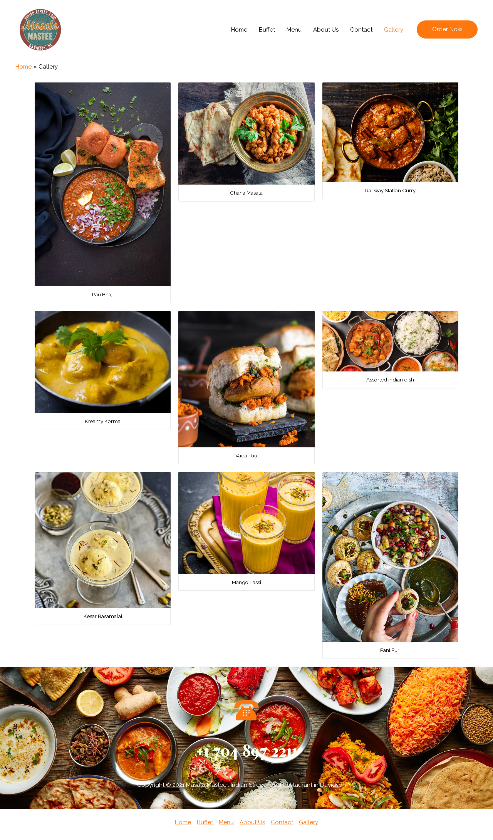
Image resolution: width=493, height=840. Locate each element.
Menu (294, 29)
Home (239, 29)
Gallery (393, 29)
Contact (361, 29)
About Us (326, 29)
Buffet (267, 29)
